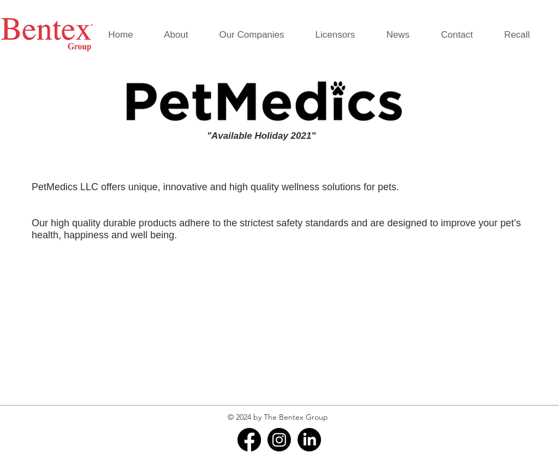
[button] (252, 34)
